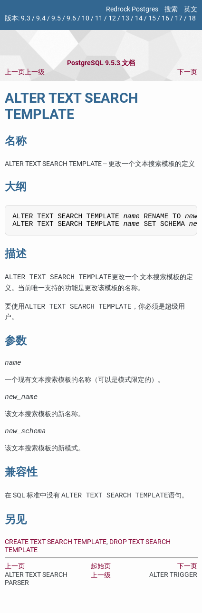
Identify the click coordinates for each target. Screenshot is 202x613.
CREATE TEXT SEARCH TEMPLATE (55, 549)
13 (125, 18)
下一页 (187, 72)
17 (179, 18)
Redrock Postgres (132, 9)
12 (112, 18)
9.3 (25, 18)
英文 (190, 9)
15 (152, 18)
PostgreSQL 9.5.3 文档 (101, 63)
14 (139, 18)
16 (165, 18)
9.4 (41, 18)
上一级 (35, 72)
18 (192, 18)
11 (99, 18)
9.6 (71, 18)
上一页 (15, 72)
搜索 (171, 9)
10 (85, 18)
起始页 (101, 573)
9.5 (56, 18)
